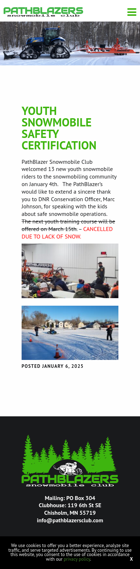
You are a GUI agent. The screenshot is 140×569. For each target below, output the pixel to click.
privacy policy (77, 559)
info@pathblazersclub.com (70, 520)
